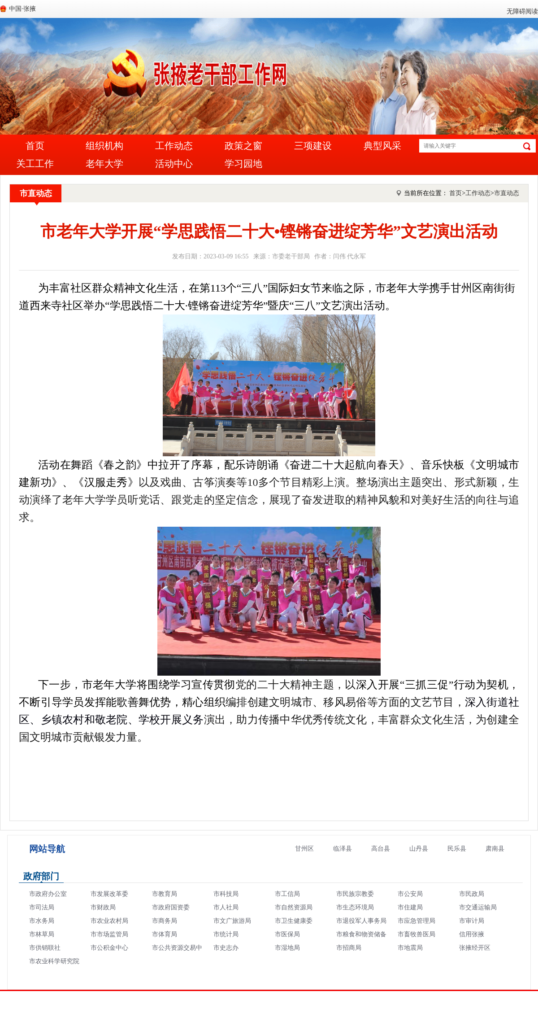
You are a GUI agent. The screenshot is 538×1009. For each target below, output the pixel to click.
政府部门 (41, 876)
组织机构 (104, 145)
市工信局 (287, 894)
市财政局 (103, 907)
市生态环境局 (355, 907)
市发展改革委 (109, 894)
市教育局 (164, 894)
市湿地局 (287, 947)
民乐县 (456, 848)
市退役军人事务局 (361, 920)
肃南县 (495, 848)
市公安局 (410, 894)
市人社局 (226, 907)
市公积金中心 (109, 947)
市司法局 (41, 907)
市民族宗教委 (355, 894)
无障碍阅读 (522, 11)
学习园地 (243, 163)
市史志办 (226, 947)
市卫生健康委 (293, 920)
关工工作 (35, 163)
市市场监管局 (109, 934)
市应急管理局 (416, 920)
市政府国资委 (171, 907)
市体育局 (164, 934)
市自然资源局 (293, 907)
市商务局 (164, 920)
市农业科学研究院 (54, 961)
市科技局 (226, 894)
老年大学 (104, 163)
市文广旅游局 (232, 920)
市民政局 (471, 894)
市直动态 (36, 193)
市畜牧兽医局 (416, 934)
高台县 (380, 848)
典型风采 (382, 145)
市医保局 (287, 934)
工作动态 (174, 145)
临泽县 (342, 848)
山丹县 (418, 848)
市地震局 (410, 947)
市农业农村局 (109, 920)
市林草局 (41, 934)
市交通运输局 (478, 907)
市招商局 (348, 947)
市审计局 (471, 920)
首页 (35, 145)
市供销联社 (45, 947)
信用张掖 (471, 934)
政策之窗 (243, 145)
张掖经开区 (474, 947)
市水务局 (41, 920)
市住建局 (410, 907)
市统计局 (226, 934)
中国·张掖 (22, 8)
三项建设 (313, 145)
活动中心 (174, 163)
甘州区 (304, 848)
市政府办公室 (48, 894)
